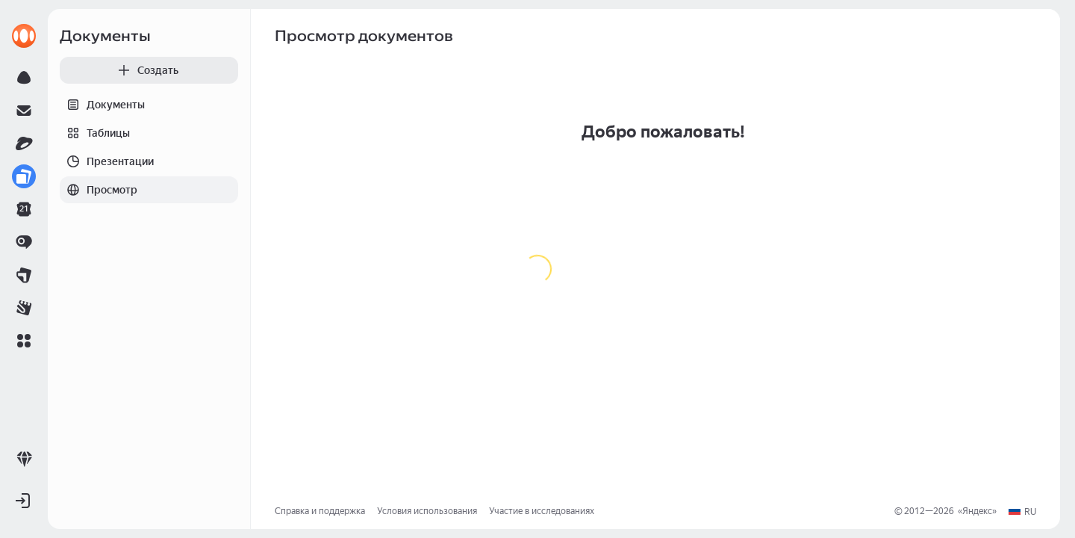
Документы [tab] (102, 104)
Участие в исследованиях (541, 511)
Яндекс (977, 511)
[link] (24, 36)
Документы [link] (105, 36)
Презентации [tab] (107, 161)
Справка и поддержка (320, 511)
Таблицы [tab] (95, 133)
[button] (24, 341)
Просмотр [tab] (98, 189)
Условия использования (427, 511)
